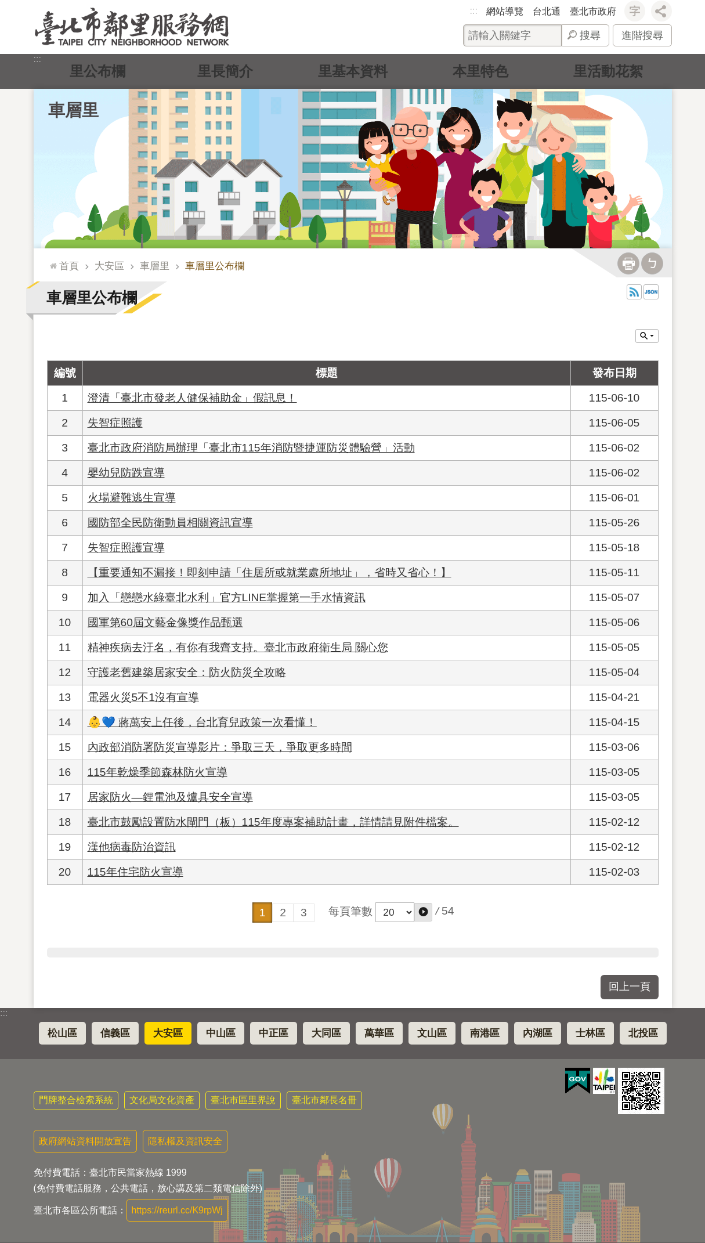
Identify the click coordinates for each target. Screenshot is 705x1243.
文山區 (432, 1033)
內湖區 (537, 1033)
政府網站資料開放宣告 (85, 1141)
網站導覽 (504, 11)
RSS (634, 291)
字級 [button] (634, 11)
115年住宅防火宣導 (135, 872)
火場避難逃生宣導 (132, 498)
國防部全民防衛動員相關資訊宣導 (170, 522)
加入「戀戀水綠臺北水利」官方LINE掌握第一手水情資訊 (227, 597)
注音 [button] (652, 263)
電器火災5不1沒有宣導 (143, 697)
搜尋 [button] (590, 35)
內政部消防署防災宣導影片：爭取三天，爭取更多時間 (220, 747)
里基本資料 (353, 71)
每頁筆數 (350, 911)
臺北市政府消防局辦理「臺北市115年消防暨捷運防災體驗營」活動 (251, 448)
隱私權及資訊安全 (185, 1141)
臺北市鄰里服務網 (132, 27)
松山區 (62, 1033)
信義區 (115, 1033)
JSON (651, 291)
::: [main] (51, 261)
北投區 (643, 1033)
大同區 (326, 1033)
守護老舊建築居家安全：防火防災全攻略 (187, 672)
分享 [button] (661, 11)
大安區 (109, 266)
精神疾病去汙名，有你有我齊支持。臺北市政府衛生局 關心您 (238, 647)
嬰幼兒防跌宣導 (126, 473)
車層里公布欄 (214, 266)
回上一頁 (629, 986)
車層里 (73, 110)
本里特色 (480, 71)
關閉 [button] (647, 336)
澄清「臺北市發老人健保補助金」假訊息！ (192, 398)
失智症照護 (115, 423)
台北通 (547, 11)
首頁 (69, 266)
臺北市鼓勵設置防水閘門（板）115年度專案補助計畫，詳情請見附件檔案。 (273, 822)
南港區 (485, 1033)
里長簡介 (225, 71)
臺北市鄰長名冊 (324, 1100)
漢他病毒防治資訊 (132, 847)
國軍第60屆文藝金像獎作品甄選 (165, 622)
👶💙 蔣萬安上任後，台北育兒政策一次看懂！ (202, 722)
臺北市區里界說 (243, 1100)
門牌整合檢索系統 (76, 1100)
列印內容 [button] (628, 263)
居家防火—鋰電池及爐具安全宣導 (170, 797)
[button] (423, 912)
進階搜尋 (642, 35)
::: (474, 11)
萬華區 (379, 1033)
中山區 (221, 1033)
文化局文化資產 (161, 1100)
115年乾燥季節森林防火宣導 (157, 772)
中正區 (273, 1033)
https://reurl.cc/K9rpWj (177, 1210)
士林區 (590, 1033)
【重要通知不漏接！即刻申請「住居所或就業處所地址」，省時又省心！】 (269, 572)
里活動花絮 (608, 71)
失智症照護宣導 (126, 547)
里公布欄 (97, 71)
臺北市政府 (593, 11)
